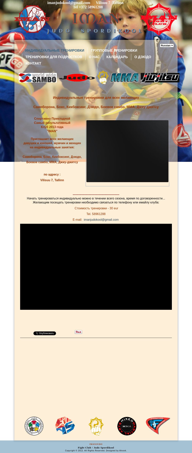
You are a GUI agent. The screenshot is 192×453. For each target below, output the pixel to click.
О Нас (94, 57)
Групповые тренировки (114, 50)
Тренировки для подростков (53, 57)
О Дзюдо (142, 57)
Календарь (117, 57)
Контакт (33, 63)
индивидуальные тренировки (54, 50)
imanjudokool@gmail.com (101, 219)
